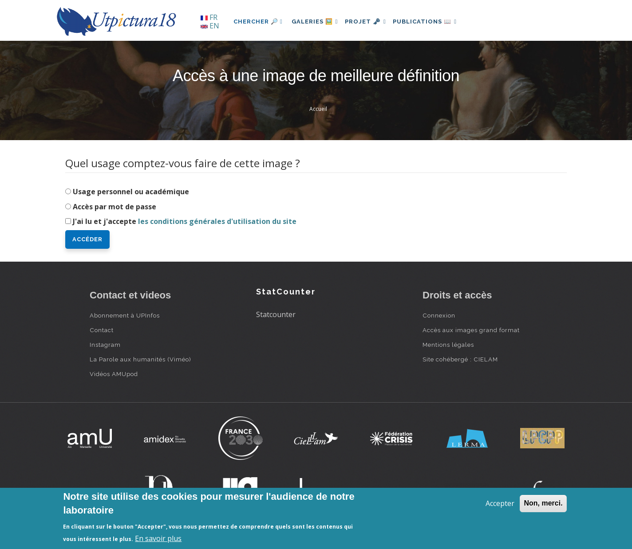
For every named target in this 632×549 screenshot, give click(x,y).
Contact (102, 329)
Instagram (105, 344)
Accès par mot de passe (114, 207)
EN (210, 26)
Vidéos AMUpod (114, 373)
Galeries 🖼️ (316, 21)
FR (209, 17)
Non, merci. (543, 503)
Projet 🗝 (371, 21)
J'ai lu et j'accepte (184, 221)
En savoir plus (158, 538)
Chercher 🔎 (258, 21)
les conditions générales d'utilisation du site (217, 221)
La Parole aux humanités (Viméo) (140, 359)
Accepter (500, 503)
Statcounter (276, 314)
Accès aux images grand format (471, 329)
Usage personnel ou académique (131, 191)
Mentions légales (448, 344)
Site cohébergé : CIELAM (460, 359)
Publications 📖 (434, 21)
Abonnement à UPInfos (125, 315)
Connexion (439, 315)
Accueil (318, 109)
